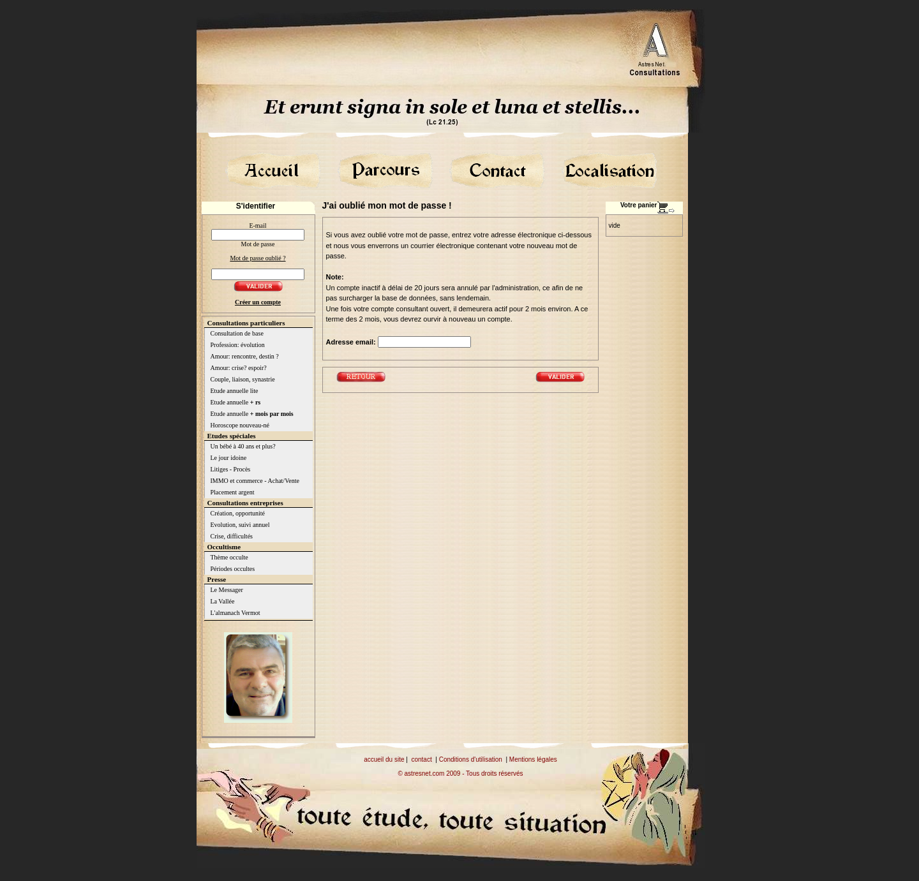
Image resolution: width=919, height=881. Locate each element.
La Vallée (223, 601)
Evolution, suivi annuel (240, 524)
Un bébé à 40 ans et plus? (243, 446)
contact (421, 759)
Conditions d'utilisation (470, 759)
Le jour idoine (229, 457)
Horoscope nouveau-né (240, 425)
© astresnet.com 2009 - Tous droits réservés (460, 773)
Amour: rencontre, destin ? (245, 356)
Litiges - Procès (231, 469)
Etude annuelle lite (234, 390)
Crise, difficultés (232, 536)
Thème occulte (229, 557)
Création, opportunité (238, 513)
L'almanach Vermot (235, 612)
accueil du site (384, 759)
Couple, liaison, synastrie (243, 379)
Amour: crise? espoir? (239, 367)
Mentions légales (533, 759)
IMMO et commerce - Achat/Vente (255, 480)
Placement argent (233, 492)
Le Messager (227, 589)
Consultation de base (237, 333)
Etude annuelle (236, 402)
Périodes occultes (233, 568)
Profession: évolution (238, 344)
